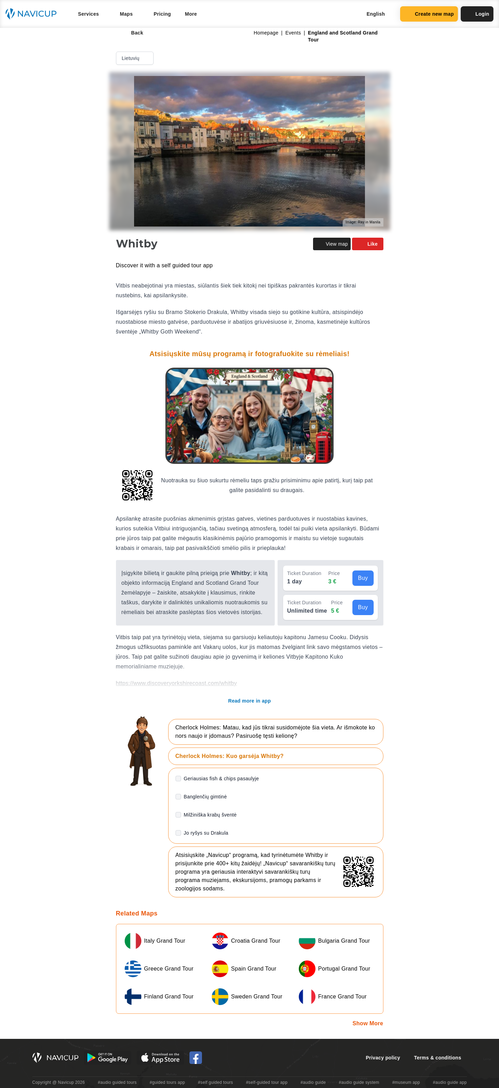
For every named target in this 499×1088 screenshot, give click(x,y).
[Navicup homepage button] (33, 14)
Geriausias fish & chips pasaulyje (221, 778)
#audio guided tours (117, 1082)
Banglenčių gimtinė (205, 796)
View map (332, 243)
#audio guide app (450, 1082)
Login (477, 13)
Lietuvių (135, 58)
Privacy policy (383, 1057)
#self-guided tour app (266, 1082)
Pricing (162, 14)
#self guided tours (215, 1082)
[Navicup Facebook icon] (195, 1057)
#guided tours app (167, 1082)
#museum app (406, 1082)
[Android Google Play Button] (107, 1058)
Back (132, 32)
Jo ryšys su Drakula (206, 833)
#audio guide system (359, 1082)
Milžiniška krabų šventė (210, 815)
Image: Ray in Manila (362, 222)
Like (367, 243)
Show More (367, 1023)
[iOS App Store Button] (160, 1058)
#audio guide (313, 1082)
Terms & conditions (437, 1057)
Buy (363, 578)
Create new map (429, 13)
